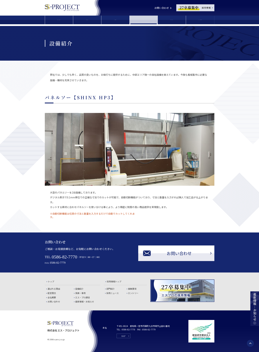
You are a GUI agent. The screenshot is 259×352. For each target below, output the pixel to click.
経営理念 (87, 20)
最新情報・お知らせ (84, 301)
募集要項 (132, 288)
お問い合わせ (161, 8)
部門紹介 (110, 288)
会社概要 (115, 20)
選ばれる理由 (59, 20)
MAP (123, 336)
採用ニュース (112, 293)
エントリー (133, 293)
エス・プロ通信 (200, 20)
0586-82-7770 (64, 256)
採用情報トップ (114, 281)
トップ (51, 281)
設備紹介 (143, 20)
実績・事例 (172, 20)
